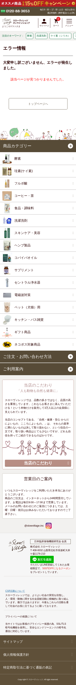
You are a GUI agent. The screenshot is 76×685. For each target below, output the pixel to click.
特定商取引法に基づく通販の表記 (27, 667)
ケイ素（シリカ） (60, 35)
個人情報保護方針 (16, 654)
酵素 (29, 35)
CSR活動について (15, 591)
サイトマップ (13, 641)
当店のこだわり (38, 463)
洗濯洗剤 (41, 35)
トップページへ (38, 103)
